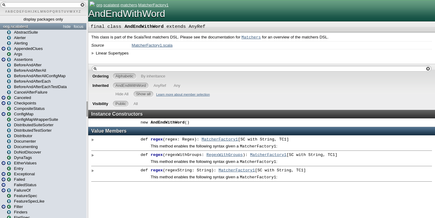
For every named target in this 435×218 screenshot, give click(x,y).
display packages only (43, 19)
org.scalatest (15, 26)
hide (67, 26)
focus (78, 26)
